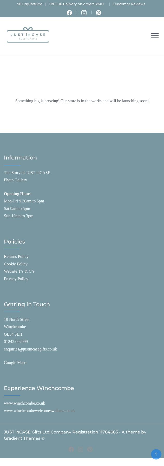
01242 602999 (16, 341)
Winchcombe (15, 326)
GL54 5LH (13, 334)
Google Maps (15, 362)
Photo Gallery (15, 180)
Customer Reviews (129, 4)
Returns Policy (16, 256)
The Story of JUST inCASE (27, 172)
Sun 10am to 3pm (18, 216)
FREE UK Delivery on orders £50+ (76, 4)
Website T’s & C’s (19, 271)
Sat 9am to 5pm (17, 208)
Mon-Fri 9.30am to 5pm (24, 201)
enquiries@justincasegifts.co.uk (30, 349)
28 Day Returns (30, 4)
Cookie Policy (16, 264)
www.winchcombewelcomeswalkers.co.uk (39, 410)
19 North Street (17, 319)
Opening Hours (17, 193)
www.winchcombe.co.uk (24, 403)
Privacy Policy (16, 279)
